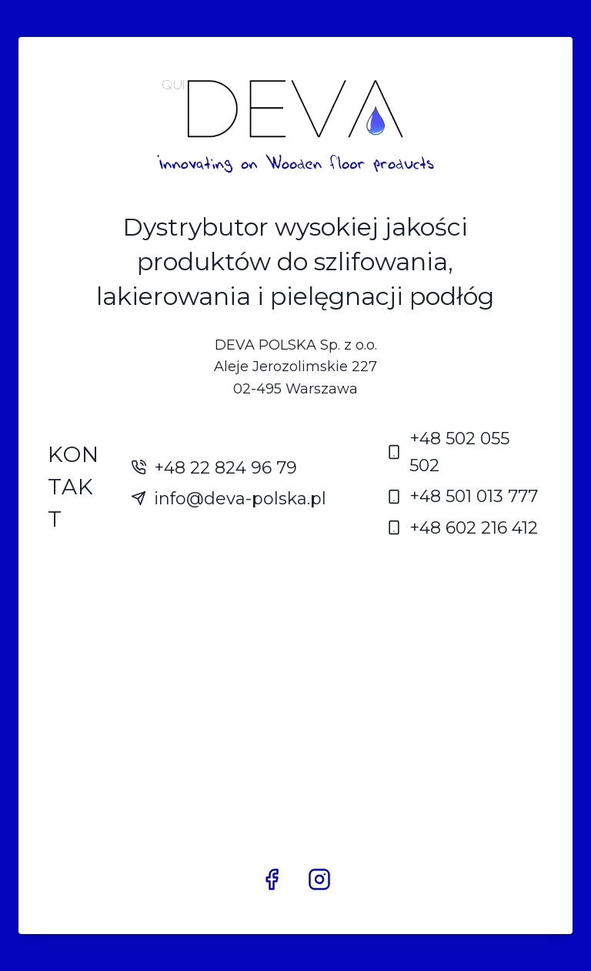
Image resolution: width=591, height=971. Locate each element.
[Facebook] (271, 879)
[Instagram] (319, 879)
